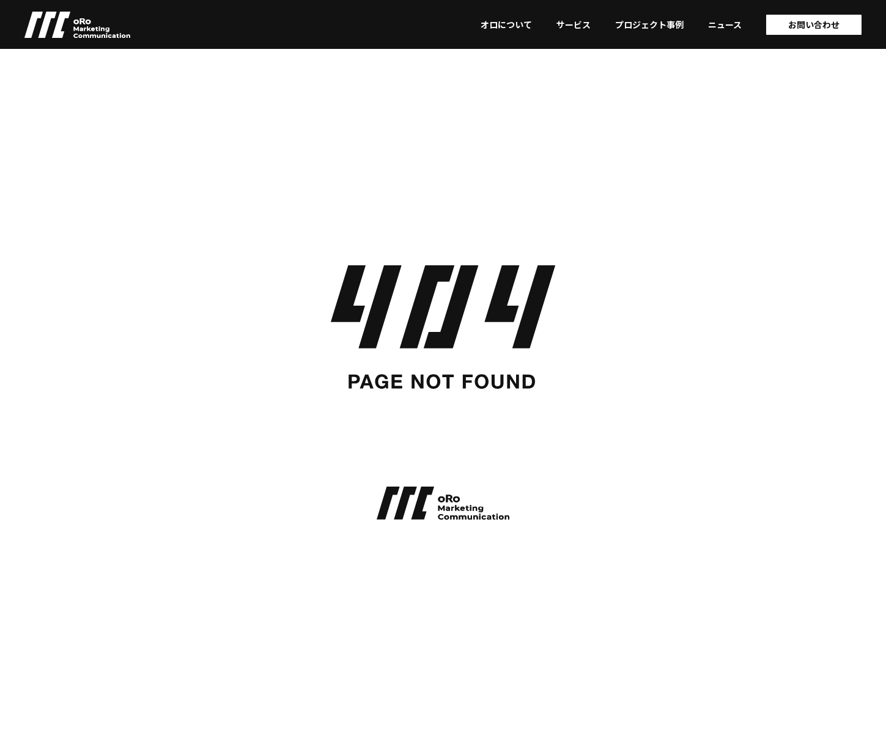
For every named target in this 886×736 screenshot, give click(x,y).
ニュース (725, 24)
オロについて (506, 24)
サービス (573, 24)
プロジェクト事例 (649, 24)
